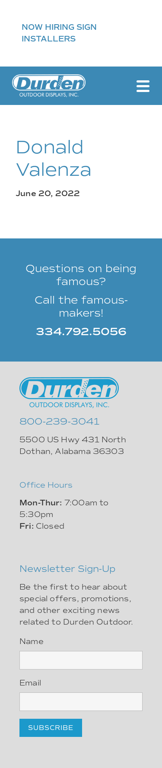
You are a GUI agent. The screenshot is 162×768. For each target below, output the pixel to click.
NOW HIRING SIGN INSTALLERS (59, 33)
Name (31, 641)
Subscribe (50, 728)
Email (30, 683)
